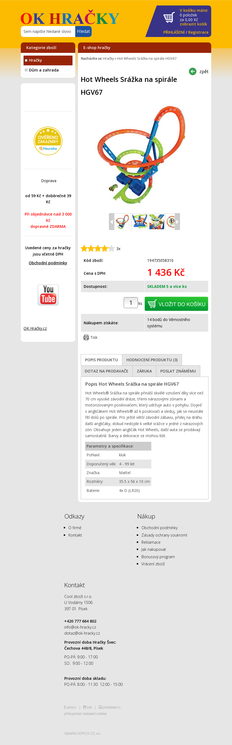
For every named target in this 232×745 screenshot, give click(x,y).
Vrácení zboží (153, 563)
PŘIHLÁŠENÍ (174, 32)
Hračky (35, 60)
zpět (203, 71)
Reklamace (151, 542)
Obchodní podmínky (48, 262)
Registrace (198, 32)
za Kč (194, 17)
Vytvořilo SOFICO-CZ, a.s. (82, 733)
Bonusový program (158, 556)
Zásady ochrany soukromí (164, 535)
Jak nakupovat (153, 549)
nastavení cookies (94, 713)
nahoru (71, 707)
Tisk (93, 337)
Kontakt (75, 535)
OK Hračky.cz (35, 328)
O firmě (75, 527)
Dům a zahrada (44, 70)
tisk (89, 707)
